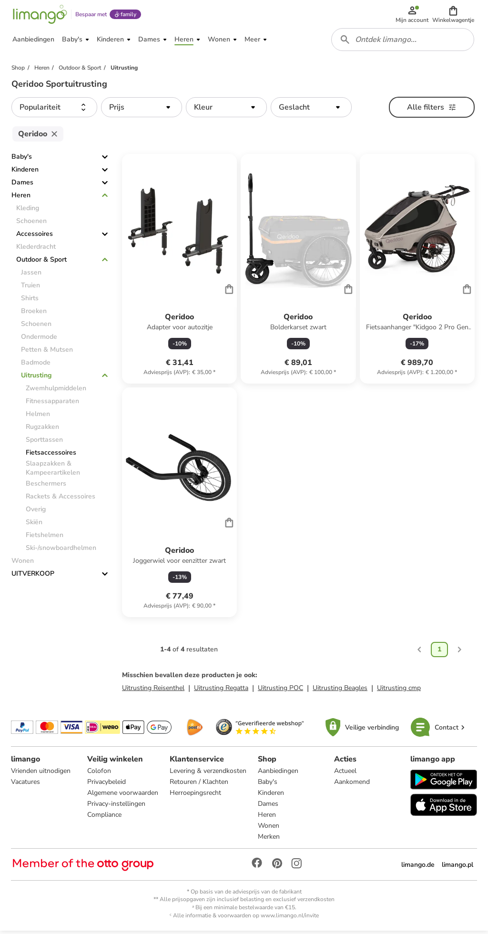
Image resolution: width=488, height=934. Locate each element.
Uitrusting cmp (399, 690)
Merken (269, 839)
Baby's (21, 159)
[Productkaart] (179, 272)
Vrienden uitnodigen (41, 774)
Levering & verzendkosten (208, 774)
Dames (22, 185)
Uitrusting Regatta (221, 690)
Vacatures (26, 785)
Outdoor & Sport (41, 262)
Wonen (268, 828)
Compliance (104, 817)
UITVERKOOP (32, 576)
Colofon (99, 774)
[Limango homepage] (39, 15)
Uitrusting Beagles (340, 690)
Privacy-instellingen (116, 807)
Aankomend (352, 785)
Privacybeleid (106, 785)
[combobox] (403, 42)
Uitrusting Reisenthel (153, 690)
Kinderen (25, 172)
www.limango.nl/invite (290, 919)
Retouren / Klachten (199, 785)
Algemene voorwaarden (122, 796)
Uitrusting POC (280, 690)
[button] (454, 15)
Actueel (345, 774)
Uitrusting (36, 378)
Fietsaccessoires (51, 455)
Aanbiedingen (278, 774)
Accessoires (34, 237)
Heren (20, 198)
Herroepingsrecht (195, 796)
